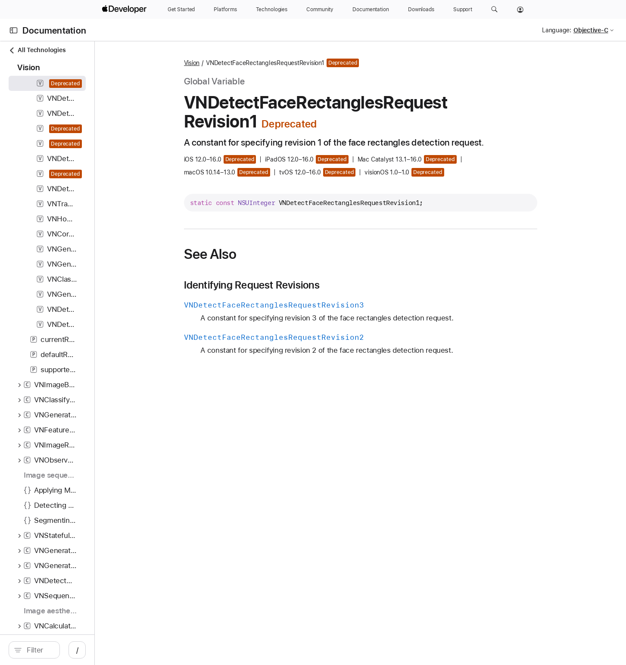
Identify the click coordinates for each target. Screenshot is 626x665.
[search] (81, 650)
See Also (256, 254)
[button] (494, 9)
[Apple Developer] (125, 9)
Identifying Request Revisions (298, 285)
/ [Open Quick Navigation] (170, 650)
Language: (556, 30)
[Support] (463, 9)
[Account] (520, 9)
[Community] (320, 9)
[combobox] (85, 650)
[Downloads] (421, 9)
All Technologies (37, 50)
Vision (238, 62)
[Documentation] (370, 9)
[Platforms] (225, 9)
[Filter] (85, 650)
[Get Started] (181, 9)
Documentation (54, 30)
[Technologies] (271, 9)
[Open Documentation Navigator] (13, 30)
